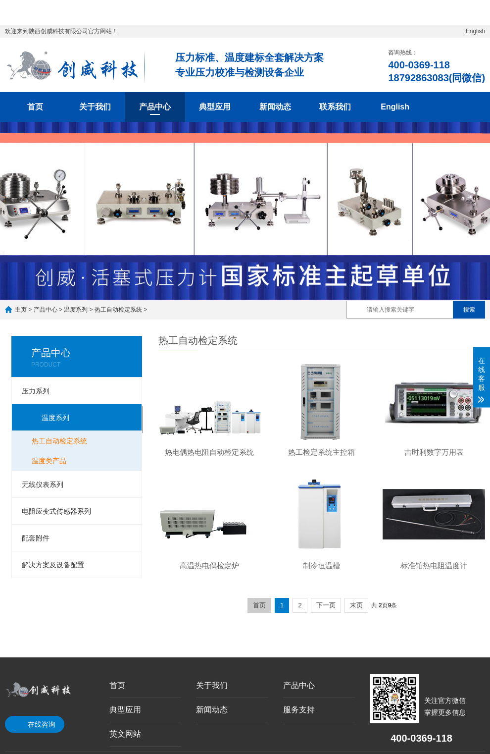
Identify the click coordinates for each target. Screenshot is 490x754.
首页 (35, 107)
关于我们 (95, 107)
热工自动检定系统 (118, 309)
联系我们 (335, 107)
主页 (21, 309)
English (475, 31)
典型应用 (215, 107)
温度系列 (76, 309)
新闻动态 (275, 107)
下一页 (326, 605)
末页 (356, 605)
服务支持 (299, 709)
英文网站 (125, 734)
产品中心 (155, 107)
